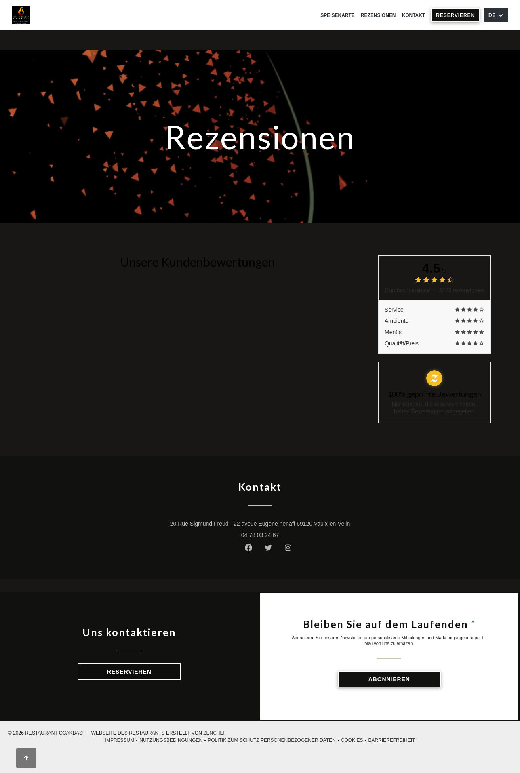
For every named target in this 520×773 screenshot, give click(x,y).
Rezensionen (378, 15)
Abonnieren (389, 679)
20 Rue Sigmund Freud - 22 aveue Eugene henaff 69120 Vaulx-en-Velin (294, 523)
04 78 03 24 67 (260, 535)
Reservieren (455, 15)
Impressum (122, 740)
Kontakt (413, 15)
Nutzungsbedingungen (173, 740)
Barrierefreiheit (391, 740)
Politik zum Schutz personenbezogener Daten (274, 740)
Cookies (354, 740)
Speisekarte (337, 15)
